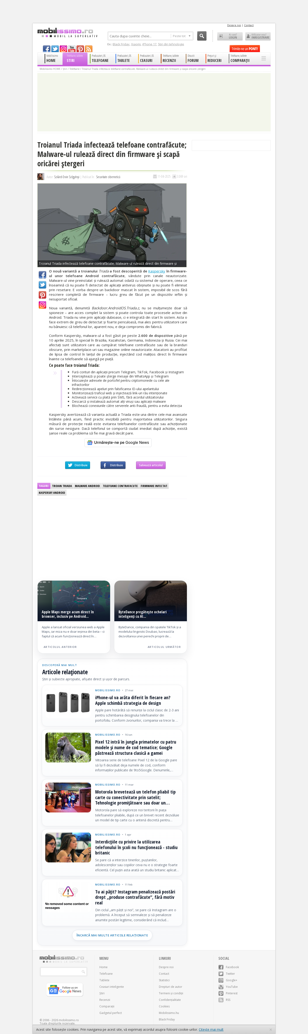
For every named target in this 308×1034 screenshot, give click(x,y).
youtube (72, 48)
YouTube (228, 987)
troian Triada (62, 486)
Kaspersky (156, 271)
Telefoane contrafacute (120, 486)
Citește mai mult (211, 1029)
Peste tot (181, 36)
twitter (55, 48)
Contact (249, 25)
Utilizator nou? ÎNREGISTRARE (258, 36)
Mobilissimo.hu (169, 1013)
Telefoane (75, 69)
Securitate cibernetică (108, 177)
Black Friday (121, 44)
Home (103, 967)
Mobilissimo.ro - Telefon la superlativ (67, 32)
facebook (46, 48)
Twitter (42, 285)
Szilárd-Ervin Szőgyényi (66, 177)
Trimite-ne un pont (245, 48)
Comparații (106, 1006)
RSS (224, 1000)
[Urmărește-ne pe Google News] (118, 442)
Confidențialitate (170, 1000)
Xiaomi (136, 44)
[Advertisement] (76, 535)
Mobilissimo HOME (50, 69)
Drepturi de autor (170, 987)
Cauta (201, 36)
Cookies (164, 1006)
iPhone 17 (149, 44)
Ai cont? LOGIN (230, 36)
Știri (65, 69)
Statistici (164, 980)
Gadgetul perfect (110, 1013)
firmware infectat (154, 486)
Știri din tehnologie (171, 44)
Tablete (104, 980)
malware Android (87, 486)
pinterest (80, 48)
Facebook (42, 275)
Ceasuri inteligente (111, 987)
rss (88, 48)
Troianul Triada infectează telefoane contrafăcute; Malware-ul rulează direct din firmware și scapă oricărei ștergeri (144, 69)
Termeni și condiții (171, 993)
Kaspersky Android (52, 493)
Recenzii (104, 1000)
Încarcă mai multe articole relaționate (112, 935)
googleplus (63, 48)
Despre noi (234, 25)
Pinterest (42, 295)
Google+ (42, 305)
